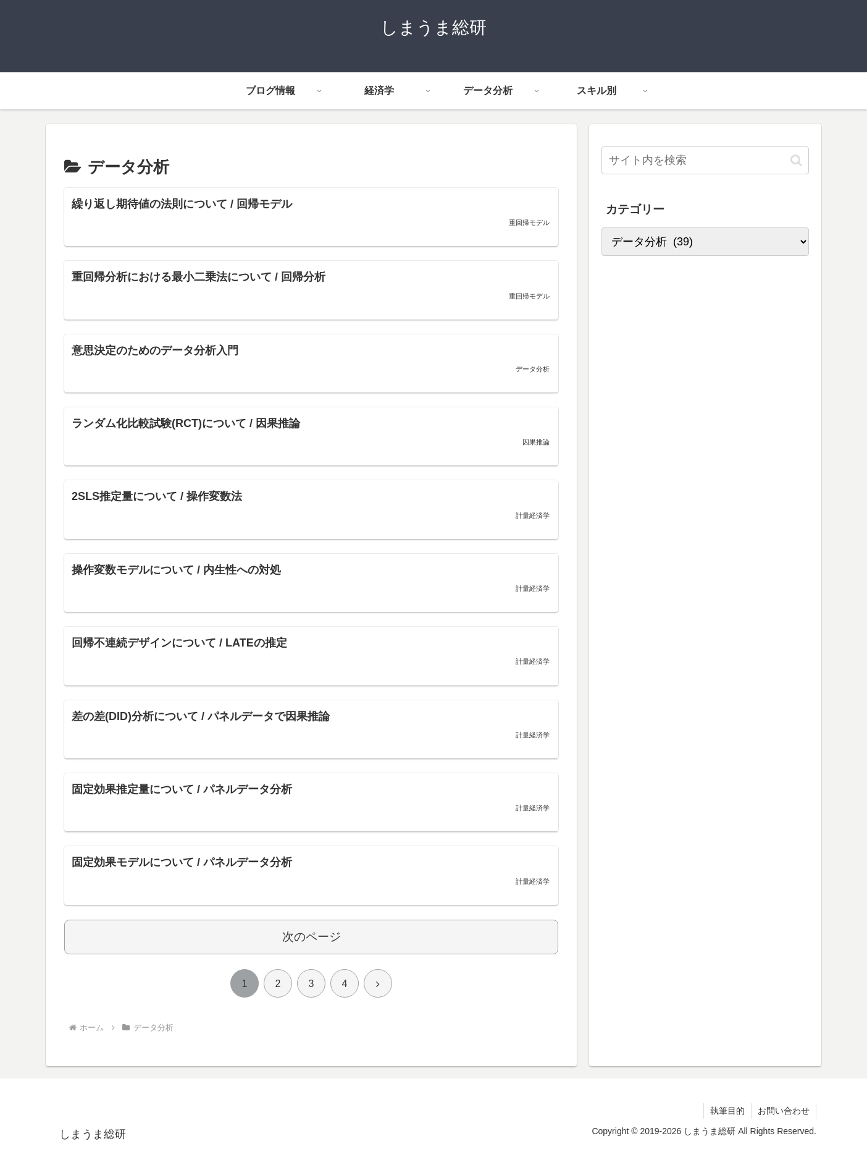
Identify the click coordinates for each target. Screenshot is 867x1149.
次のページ (311, 936)
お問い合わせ (784, 1111)
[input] (705, 160)
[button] (796, 160)
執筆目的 (727, 1111)
